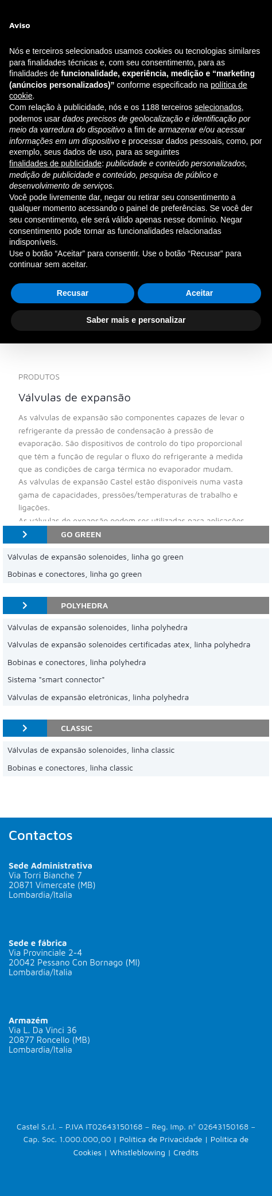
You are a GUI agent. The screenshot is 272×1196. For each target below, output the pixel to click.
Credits (186, 1152)
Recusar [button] (72, 293)
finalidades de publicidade (55, 163)
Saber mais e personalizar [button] (136, 320)
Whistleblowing (137, 1152)
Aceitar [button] (199, 293)
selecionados (218, 107)
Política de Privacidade (161, 1139)
